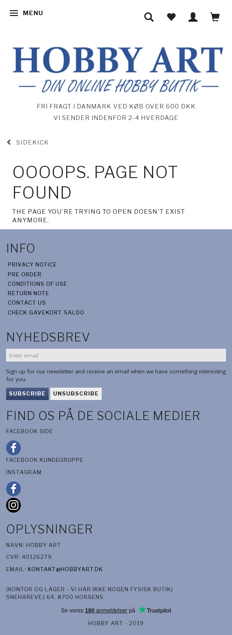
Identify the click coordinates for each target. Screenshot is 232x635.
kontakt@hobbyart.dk (65, 569)
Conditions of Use (37, 283)
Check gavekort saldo (46, 312)
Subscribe (27, 393)
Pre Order (25, 274)
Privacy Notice (32, 264)
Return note (28, 293)
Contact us (27, 302)
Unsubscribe (76, 393)
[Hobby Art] (116, 68)
